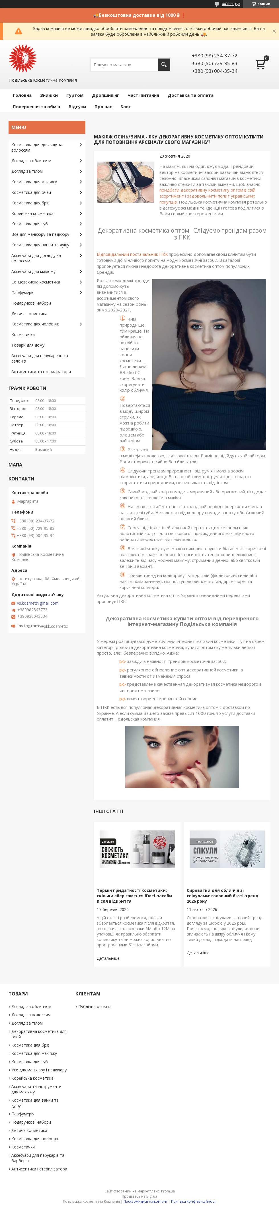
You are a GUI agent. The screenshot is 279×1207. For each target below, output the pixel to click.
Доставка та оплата (191, 95)
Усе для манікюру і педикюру (39, 1070)
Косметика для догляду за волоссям (36, 147)
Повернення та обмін (36, 106)
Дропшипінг (105, 95)
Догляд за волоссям (31, 1014)
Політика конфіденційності (193, 1201)
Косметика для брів (30, 203)
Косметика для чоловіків (35, 324)
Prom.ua (168, 1191)
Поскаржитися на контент (145, 1201)
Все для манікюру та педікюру (40, 234)
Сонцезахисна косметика (35, 282)
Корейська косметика (32, 213)
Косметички (23, 334)
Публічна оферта (95, 1006)
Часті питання (143, 95)
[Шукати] (164, 65)
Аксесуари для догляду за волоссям (36, 258)
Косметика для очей (31, 192)
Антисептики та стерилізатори (41, 371)
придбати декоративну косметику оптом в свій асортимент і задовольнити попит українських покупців (207, 196)
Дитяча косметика (29, 313)
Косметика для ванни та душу (40, 245)
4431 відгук (231, 3)
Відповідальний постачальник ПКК (132, 254)
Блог (125, 106)
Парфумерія (22, 292)
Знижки (49, 95)
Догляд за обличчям (31, 160)
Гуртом (74, 95)
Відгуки (77, 106)
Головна (22, 95)
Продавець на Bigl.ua (139, 1196)
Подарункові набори (31, 303)
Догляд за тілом (27, 171)
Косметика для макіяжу (34, 181)
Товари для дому (27, 345)
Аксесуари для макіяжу (33, 271)
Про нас (103, 106)
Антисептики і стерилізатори (39, 1169)
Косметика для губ (29, 223)
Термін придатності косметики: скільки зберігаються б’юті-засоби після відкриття (134, 896)
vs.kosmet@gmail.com (38, 603)
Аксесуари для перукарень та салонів (39, 358)
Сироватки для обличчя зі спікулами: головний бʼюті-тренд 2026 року (223, 896)
